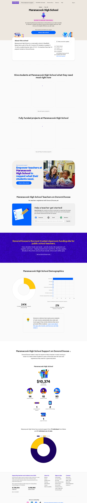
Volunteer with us (58, 486)
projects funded (35, 488)
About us (57, 2)
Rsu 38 (46, 7)
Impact (30, 64)
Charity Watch (34, 483)
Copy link (68, 221)
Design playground (69, 483)
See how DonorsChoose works (43, 254)
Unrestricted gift (58, 489)
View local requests (60, 56)
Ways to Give (58, 475)
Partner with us (50, 2)
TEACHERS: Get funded (40, 2)
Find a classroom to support (27, 2)
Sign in (73, 2)
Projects (37, 64)
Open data (68, 482)
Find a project (58, 477)
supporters (19, 488)
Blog (70, 480)
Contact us (68, 485)
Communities (68, 478)
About (23, 64)
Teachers (45, 64)
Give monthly (57, 485)
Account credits (58, 478)
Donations (63, 64)
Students (54, 64)
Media (67, 480)
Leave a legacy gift (59, 488)
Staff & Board (47, 483)
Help (62, 2)
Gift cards (57, 480)
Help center (68, 477)
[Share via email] (53, 217)
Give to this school (43, 32)
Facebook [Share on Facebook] (39, 218)
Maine (40, 7)
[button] (52, 221)
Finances (46, 482)
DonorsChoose (15, 3)
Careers (45, 485)
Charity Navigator (15, 485)
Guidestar (23, 485)
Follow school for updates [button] (62, 41)
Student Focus (47, 480)
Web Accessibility (47, 486)
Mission (46, 477)
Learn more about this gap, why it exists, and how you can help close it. (45, 326)
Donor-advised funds (59, 482)
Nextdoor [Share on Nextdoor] (64, 218)
